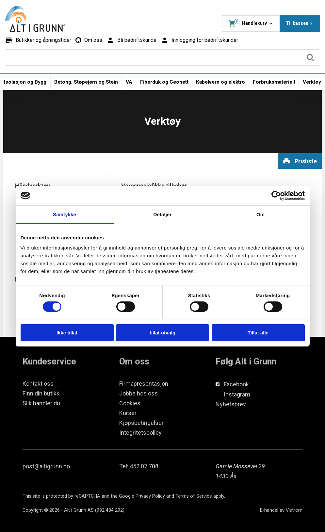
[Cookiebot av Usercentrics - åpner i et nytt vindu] (276, 196)
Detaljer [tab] (163, 214)
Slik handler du (41, 403)
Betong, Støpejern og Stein (86, 82)
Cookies (129, 403)
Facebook (236, 384)
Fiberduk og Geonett (164, 82)
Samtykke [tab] (64, 214)
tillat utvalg (162, 332)
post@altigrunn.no (46, 466)
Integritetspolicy (140, 432)
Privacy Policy (150, 496)
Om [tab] (260, 214)
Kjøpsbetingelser (141, 422)
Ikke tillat (67, 332)
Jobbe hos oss (138, 393)
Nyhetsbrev (231, 404)
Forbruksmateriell (274, 82)
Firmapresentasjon (143, 383)
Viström (294, 510)
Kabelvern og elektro (220, 82)
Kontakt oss (38, 383)
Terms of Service (193, 496)
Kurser (128, 413)
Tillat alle (258, 332)
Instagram (237, 394)
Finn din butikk (41, 393)
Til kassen (300, 23)
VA (129, 82)
